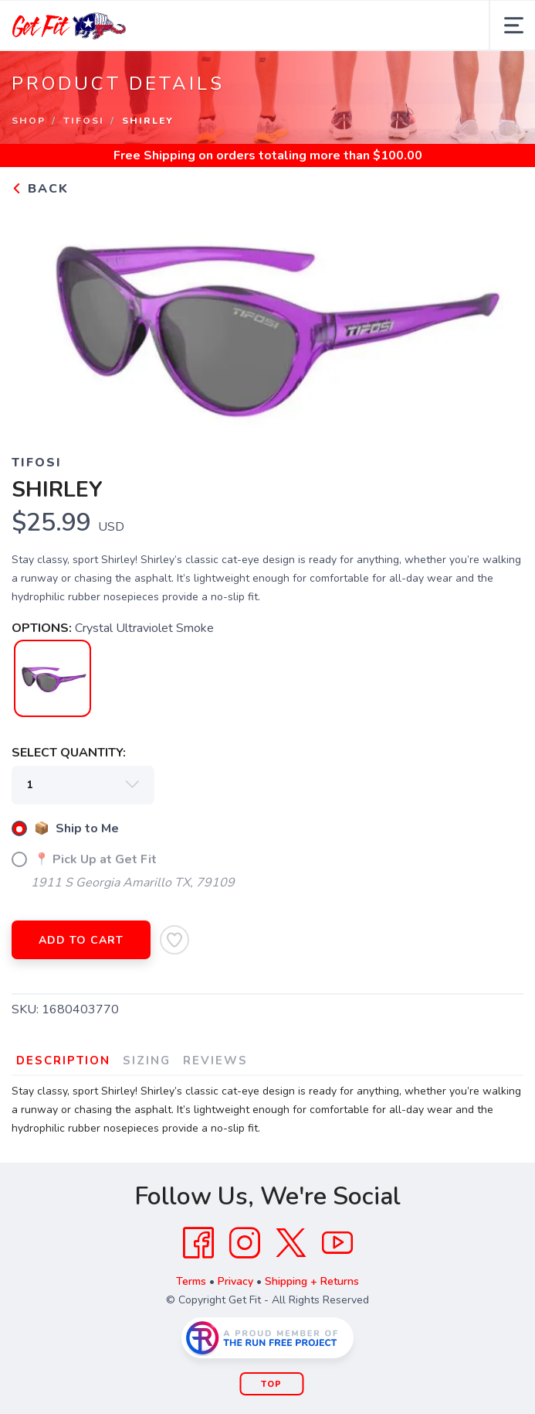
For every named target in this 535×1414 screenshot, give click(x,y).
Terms (191, 1281)
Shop (29, 120)
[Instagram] (245, 1243)
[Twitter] (291, 1243)
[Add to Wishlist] (174, 940)
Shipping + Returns (312, 1281)
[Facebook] (198, 1243)
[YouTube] (337, 1243)
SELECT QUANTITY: (69, 752)
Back (40, 188)
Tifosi (83, 120)
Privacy (235, 1281)
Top (271, 1384)
